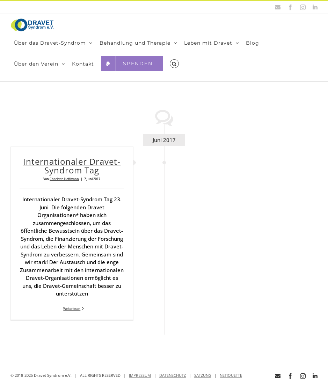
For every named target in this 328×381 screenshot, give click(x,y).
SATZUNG (202, 375)
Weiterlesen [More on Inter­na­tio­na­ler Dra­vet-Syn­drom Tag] (71, 308)
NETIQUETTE (231, 375)
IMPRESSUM (140, 375)
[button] (174, 63)
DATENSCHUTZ (172, 375)
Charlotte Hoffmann (64, 179)
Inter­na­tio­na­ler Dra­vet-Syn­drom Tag (72, 166)
